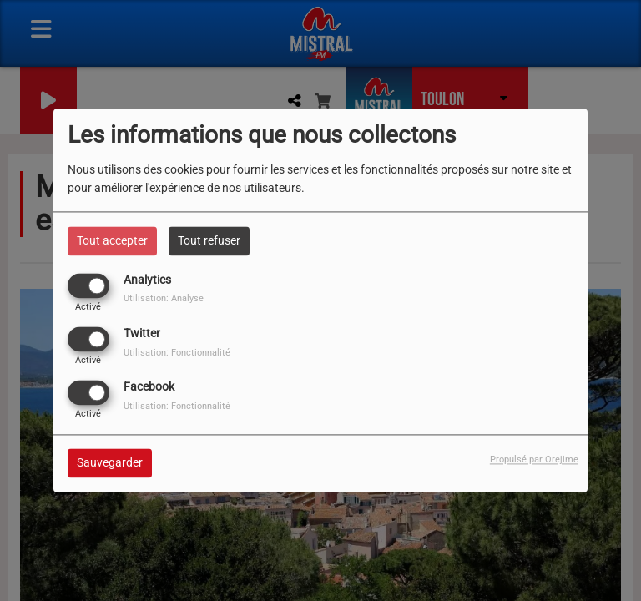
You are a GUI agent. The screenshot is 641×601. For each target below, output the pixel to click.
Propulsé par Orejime (534, 460)
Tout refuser (209, 240)
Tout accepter (112, 240)
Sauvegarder (110, 463)
